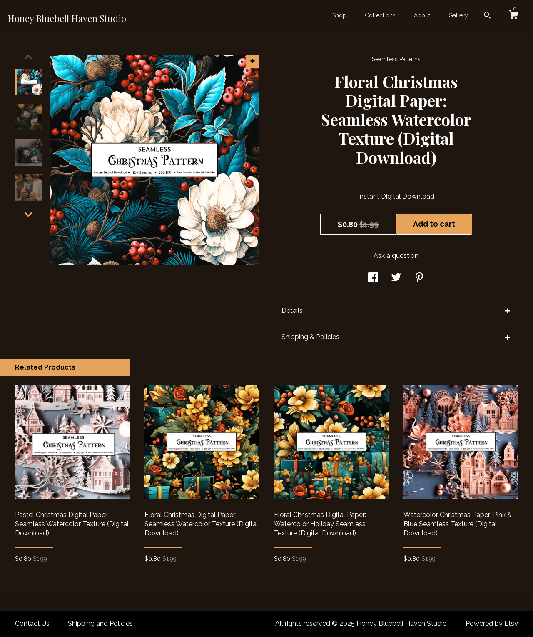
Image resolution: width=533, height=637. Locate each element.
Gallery (458, 15)
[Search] (487, 16)
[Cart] (513, 16)
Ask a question (396, 256)
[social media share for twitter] (396, 278)
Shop (339, 15)
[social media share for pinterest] (419, 278)
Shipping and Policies (100, 623)
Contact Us (32, 623)
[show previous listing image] (28, 57)
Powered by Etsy (492, 623)
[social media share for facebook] (373, 278)
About (422, 15)
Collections (380, 15)
